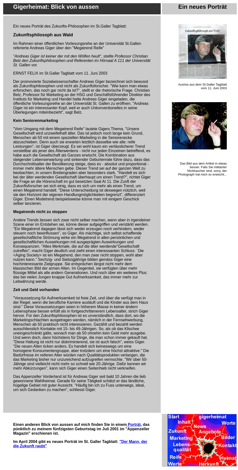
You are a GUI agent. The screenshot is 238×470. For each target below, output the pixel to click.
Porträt (134, 424)
